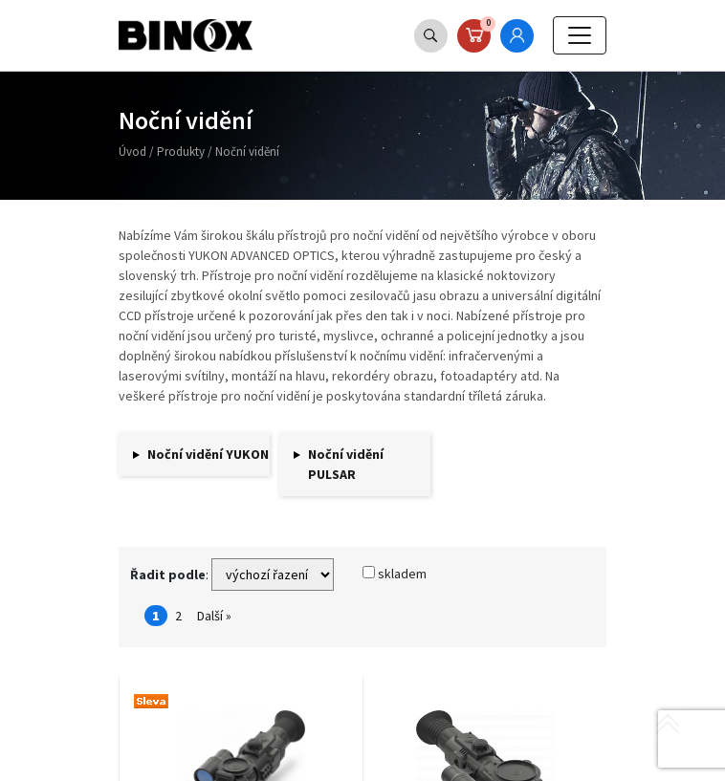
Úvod (132, 151)
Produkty (181, 151)
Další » (214, 615)
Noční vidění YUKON (208, 454)
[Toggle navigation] (579, 35)
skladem (394, 573)
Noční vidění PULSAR (346, 464)
